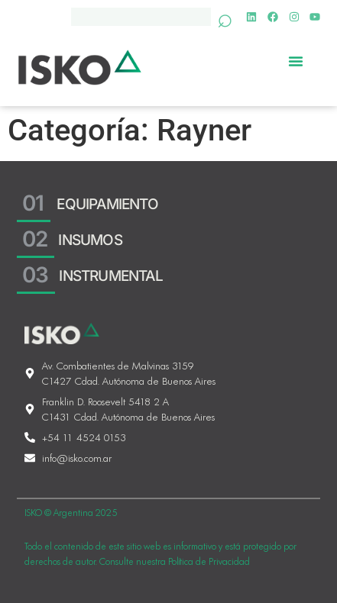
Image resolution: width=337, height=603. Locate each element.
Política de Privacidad (209, 562)
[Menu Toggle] (295, 60)
